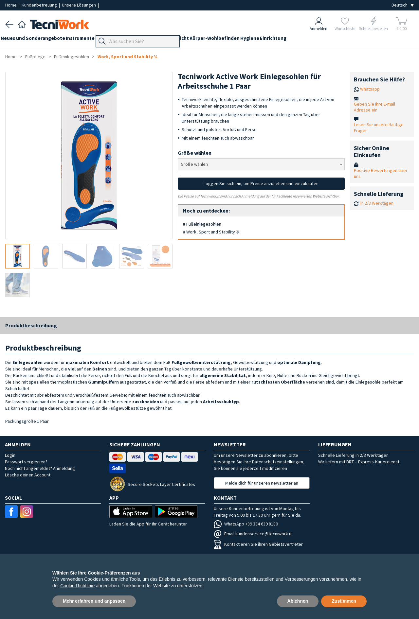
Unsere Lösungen (79, 5)
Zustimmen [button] (344, 601)
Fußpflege (143, 40)
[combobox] (261, 164)
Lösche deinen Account (27, 475)
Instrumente (89, 40)
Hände (190, 40)
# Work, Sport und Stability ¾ (211, 232)
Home (11, 5)
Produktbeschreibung (31, 325)
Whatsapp (370, 89)
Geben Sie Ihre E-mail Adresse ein (374, 107)
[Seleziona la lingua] (403, 5)
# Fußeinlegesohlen (202, 224)
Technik (169, 40)
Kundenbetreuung (40, 5)
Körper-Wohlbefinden (251, 40)
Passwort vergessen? (26, 462)
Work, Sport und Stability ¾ (127, 57)
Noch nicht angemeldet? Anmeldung (40, 468)
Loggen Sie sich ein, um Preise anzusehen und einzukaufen (261, 183)
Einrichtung (319, 40)
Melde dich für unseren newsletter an (261, 483)
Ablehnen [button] (297, 601)
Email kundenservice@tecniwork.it (253, 534)
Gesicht (212, 40)
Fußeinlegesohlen (71, 57)
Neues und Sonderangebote (37, 40)
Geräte (117, 40)
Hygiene (291, 40)
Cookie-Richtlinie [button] (77, 585)
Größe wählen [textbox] (194, 164)
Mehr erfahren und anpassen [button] (94, 601)
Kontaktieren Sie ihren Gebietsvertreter (258, 544)
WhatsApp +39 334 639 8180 (246, 524)
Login (10, 455)
